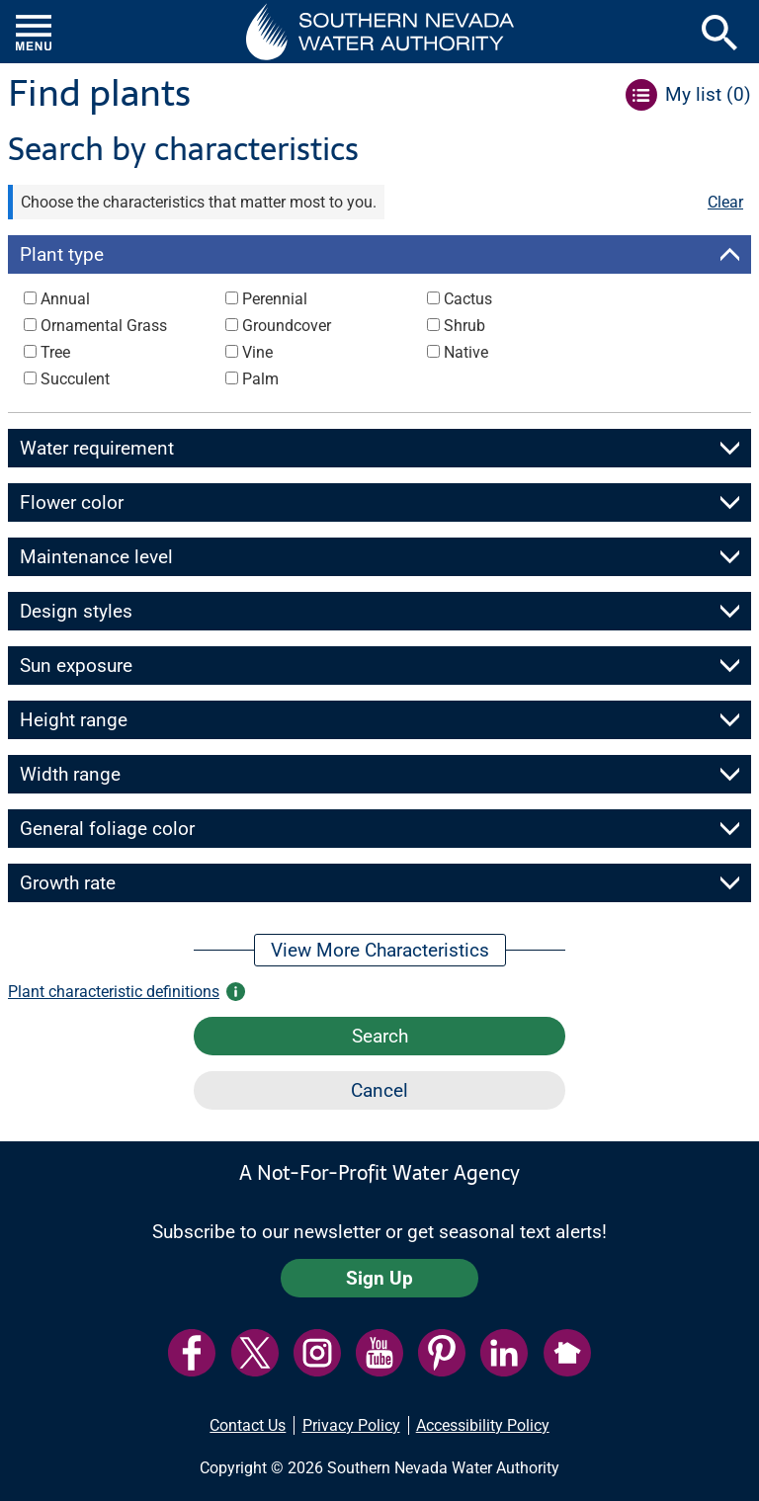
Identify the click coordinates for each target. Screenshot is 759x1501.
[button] (380, 31)
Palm (260, 379)
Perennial (274, 299)
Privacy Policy (351, 1425)
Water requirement (97, 448)
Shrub (464, 325)
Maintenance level (96, 556)
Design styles (76, 611)
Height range (73, 720)
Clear (725, 202)
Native (466, 352)
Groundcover (286, 325)
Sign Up (379, 1278)
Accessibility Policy (482, 1425)
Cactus (468, 299)
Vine (257, 352)
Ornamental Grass (104, 325)
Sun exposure (76, 665)
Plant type (62, 254)
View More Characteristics (380, 950)
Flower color (72, 502)
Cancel (379, 1090)
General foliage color (107, 828)
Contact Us (248, 1425)
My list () (708, 94)
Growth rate (68, 883)
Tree (55, 352)
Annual (65, 299)
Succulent (75, 379)
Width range (70, 774)
